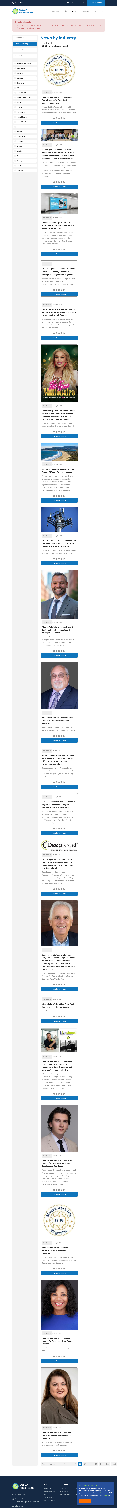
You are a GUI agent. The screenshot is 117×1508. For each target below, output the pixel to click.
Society (19, 161)
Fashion (19, 107)
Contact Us (98, 11)
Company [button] (55, 11)
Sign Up (70, 3)
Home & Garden (22, 122)
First (43, 1464)
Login (82, 3)
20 (80, 1464)
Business (20, 73)
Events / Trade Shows (24, 97)
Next (107, 1464)
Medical (19, 146)
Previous (52, 1464)
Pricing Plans (48, 1488)
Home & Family (22, 117)
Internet (19, 131)
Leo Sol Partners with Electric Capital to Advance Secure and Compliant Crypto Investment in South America (59, 312)
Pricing (66, 11)
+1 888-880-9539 (20, 3)
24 (101, 1464)
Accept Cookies (85, 1501)
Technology (21, 170)
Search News (20, 56)
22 (90, 1464)
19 (75, 1464)
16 (59, 1464)
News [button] (74, 11)
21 (85, 1464)
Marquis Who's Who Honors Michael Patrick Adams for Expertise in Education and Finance (57, 100)
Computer (20, 78)
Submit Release (96, 3)
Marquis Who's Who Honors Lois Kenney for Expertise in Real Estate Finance (57, 1341)
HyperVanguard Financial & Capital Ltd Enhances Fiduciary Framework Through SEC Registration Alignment (58, 272)
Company (64, 1484)
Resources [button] (85, 11)
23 (96, 1464)
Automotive (21, 68)
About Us (63, 1488)
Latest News (19, 38)
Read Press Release (59, 123)
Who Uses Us (64, 1491)
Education (20, 88)
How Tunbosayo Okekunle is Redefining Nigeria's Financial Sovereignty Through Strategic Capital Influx (59, 805)
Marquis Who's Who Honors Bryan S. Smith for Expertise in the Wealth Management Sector (57, 630)
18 (69, 1464)
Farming (19, 102)
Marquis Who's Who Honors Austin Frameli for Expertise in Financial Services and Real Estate (57, 1163)
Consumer (20, 83)
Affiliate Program (49, 1500)
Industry (20, 127)
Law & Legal (21, 136)
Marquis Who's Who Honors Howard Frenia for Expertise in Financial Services (57, 721)
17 (64, 1464)
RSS (76, 1491)
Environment (21, 93)
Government (21, 112)
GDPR (107, 1495)
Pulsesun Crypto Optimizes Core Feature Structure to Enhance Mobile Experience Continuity (58, 225)
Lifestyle (20, 141)
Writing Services (49, 1497)
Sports (19, 165)
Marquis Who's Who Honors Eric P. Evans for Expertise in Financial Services (56, 1250)
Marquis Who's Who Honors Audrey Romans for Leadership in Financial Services (57, 1435)
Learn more (104, 1493)
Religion (19, 151)
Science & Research (23, 156)
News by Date (20, 50)
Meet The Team (65, 1494)
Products (48, 1484)
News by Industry (21, 44)
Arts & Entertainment (24, 63)
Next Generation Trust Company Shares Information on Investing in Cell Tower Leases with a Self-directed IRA (59, 543)
